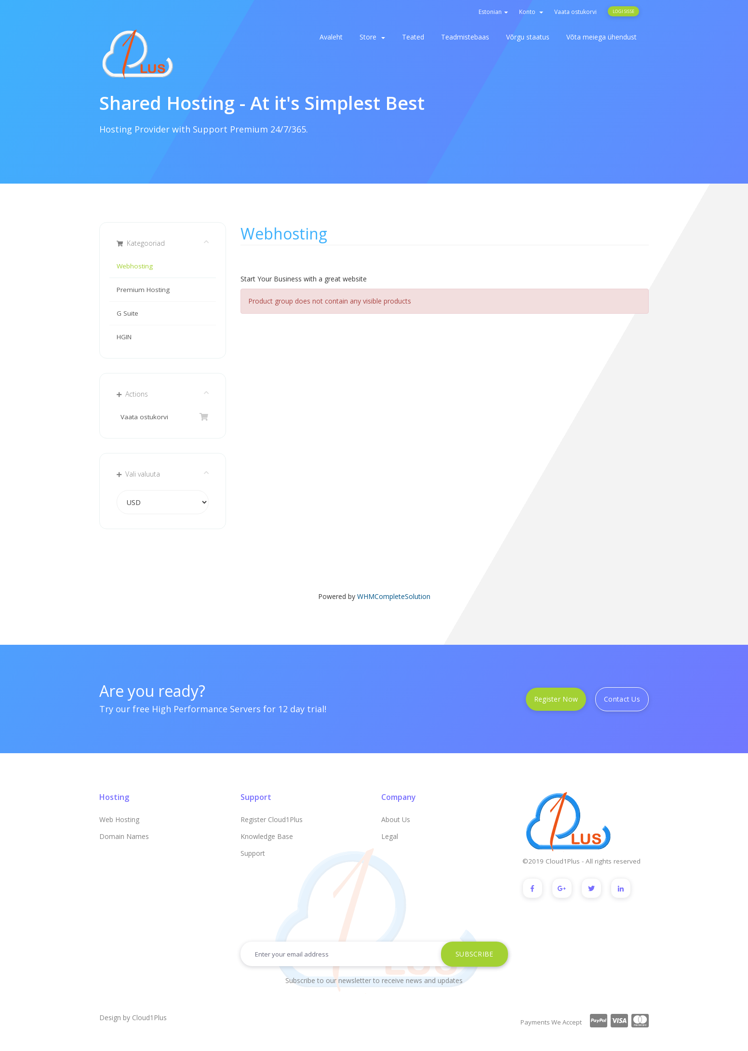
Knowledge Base (266, 836)
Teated (413, 36)
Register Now (556, 699)
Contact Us (622, 699)
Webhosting (135, 266)
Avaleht (331, 36)
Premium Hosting (143, 289)
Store (372, 36)
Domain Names (124, 836)
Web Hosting (119, 819)
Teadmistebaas (465, 36)
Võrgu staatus (527, 36)
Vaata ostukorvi (575, 12)
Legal (389, 836)
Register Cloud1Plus (271, 819)
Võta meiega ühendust (601, 36)
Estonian (493, 12)
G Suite (127, 313)
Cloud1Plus (149, 1017)
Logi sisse (623, 11)
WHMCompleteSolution (393, 596)
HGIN (124, 337)
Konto (531, 12)
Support (252, 853)
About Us (395, 819)
